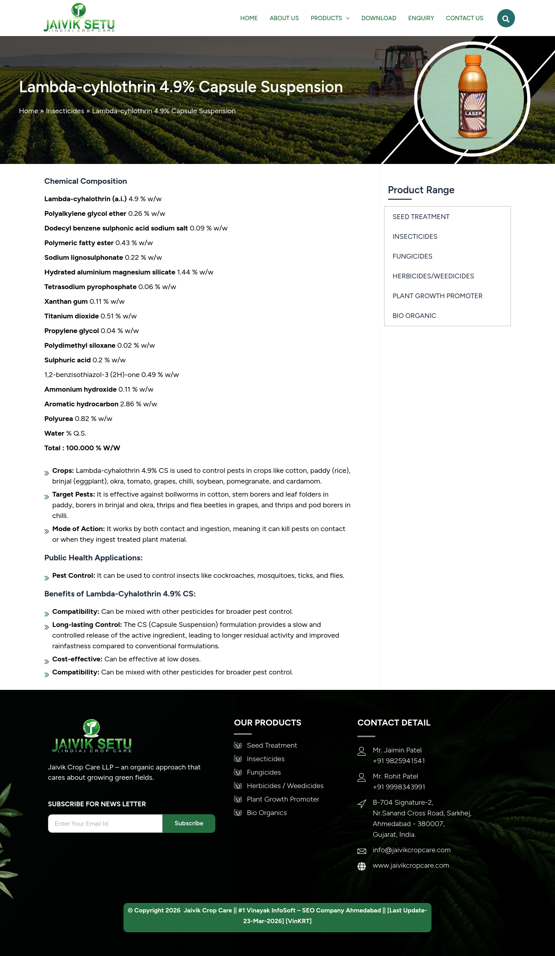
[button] (330, 18)
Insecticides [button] (415, 236)
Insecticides (65, 111)
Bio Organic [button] (415, 316)
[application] (346, 18)
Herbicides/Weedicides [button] (433, 276)
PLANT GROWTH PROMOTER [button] (438, 296)
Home (28, 111)
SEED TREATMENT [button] (421, 217)
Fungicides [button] (413, 256)
